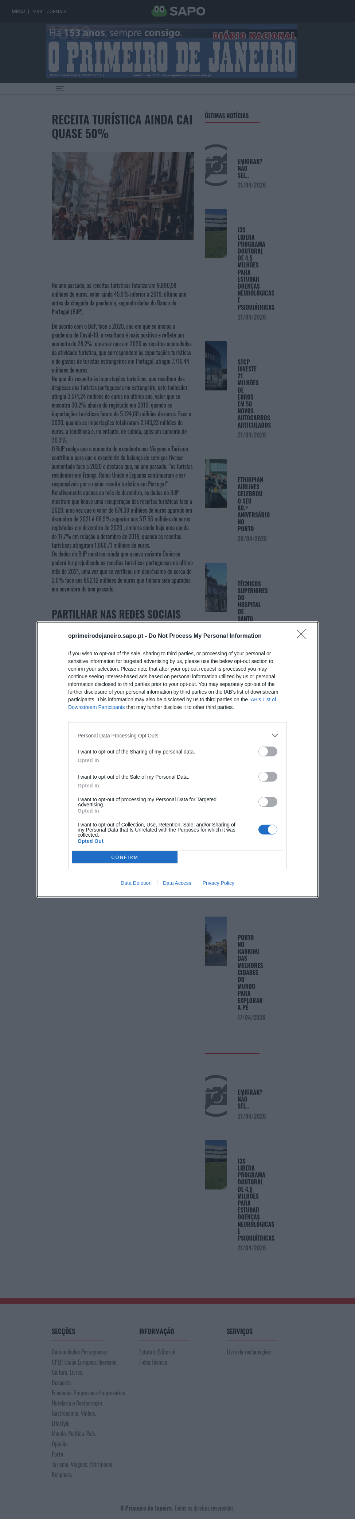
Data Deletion (136, 883)
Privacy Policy (218, 883)
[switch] (267, 751)
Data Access (177, 883)
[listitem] (177, 735)
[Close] (304, 636)
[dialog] (177, 759)
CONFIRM (125, 857)
